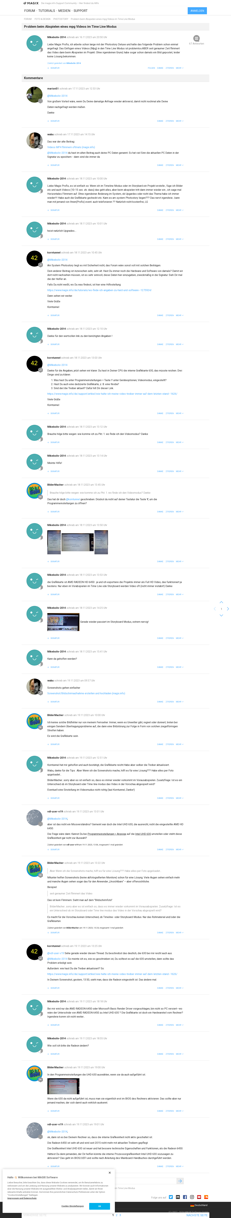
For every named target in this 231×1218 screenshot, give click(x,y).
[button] (180, 68)
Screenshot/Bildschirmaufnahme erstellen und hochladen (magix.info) (86, 693)
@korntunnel (73, 499)
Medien (64, 11)
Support (81, 11)
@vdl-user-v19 (55, 953)
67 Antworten (196, 43)
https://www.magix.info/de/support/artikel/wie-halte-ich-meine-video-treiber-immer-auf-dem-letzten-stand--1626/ (112, 393)
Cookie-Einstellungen (72, 1206)
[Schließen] (109, 1172)
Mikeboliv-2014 (56, 37)
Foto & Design (42, 19)
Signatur (55, 68)
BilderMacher (55, 484)
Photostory (60, 19)
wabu (50, 134)
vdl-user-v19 (55, 811)
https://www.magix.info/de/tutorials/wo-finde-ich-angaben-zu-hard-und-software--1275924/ (99, 290)
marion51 (53, 88)
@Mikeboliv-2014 (57, 95)
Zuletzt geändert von (64, 63)
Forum (29, 11)
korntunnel (54, 252)
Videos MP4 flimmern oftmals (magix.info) (71, 147)
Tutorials (46, 11)
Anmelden (197, 10)
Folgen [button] (151, 68)
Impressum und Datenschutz (22, 1198)
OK (99, 1206)
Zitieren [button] (170, 68)
